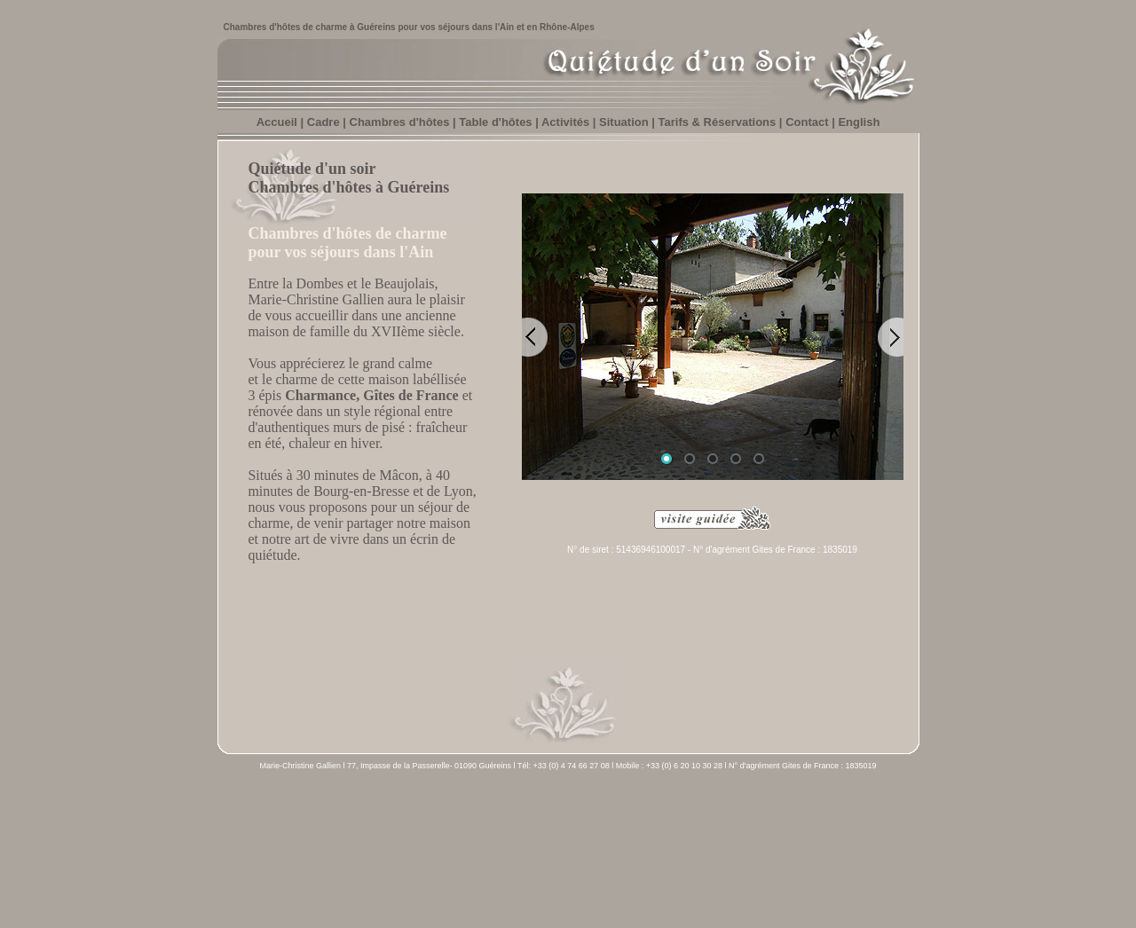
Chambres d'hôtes (402, 122)
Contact (806, 122)
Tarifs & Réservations (718, 122)
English (859, 122)
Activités (565, 122)
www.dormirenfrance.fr (810, 888)
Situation (624, 122)
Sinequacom (551, 883)
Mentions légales (772, 812)
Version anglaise (848, 812)
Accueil (267, 812)
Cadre (323, 122)
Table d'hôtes (495, 122)
